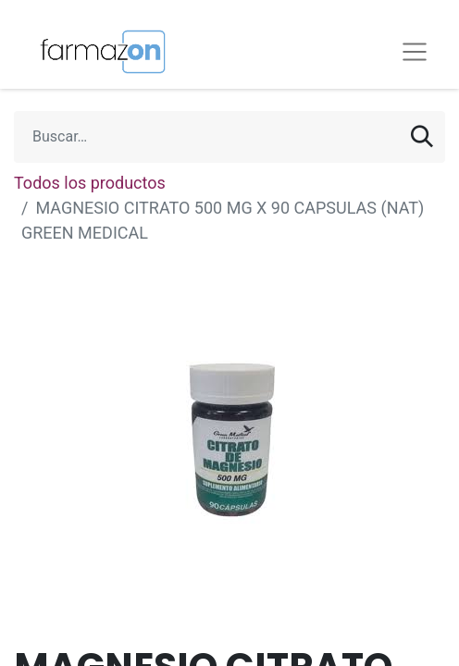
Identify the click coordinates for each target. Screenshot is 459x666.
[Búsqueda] (422, 137)
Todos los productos (90, 182)
